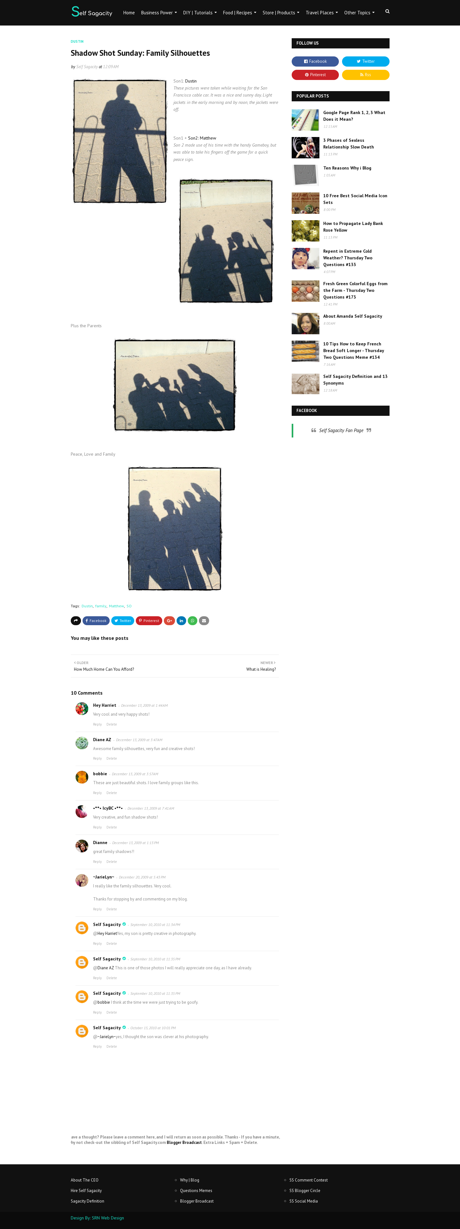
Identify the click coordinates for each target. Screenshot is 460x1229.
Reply (97, 724)
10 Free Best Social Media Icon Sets (355, 199)
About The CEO (85, 1180)
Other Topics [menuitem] (357, 13)
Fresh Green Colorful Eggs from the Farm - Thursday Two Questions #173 (355, 290)
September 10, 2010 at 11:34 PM (155, 924)
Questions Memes (196, 1190)
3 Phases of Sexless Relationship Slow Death (348, 143)
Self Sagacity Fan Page (341, 430)
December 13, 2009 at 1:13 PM (135, 842)
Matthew (116, 606)
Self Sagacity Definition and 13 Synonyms (355, 379)
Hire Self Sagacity (86, 1190)
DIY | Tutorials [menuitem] (198, 13)
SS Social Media (303, 1201)
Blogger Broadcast (184, 1142)
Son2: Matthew (202, 138)
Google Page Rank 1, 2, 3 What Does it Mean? (354, 116)
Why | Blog (189, 1180)
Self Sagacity (87, 66)
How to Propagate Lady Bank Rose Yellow (353, 226)
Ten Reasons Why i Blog (347, 168)
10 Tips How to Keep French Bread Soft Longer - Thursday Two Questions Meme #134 (353, 350)
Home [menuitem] (129, 13)
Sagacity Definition (87, 1201)
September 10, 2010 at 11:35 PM (155, 959)
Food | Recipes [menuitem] (237, 13)
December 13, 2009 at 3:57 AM (135, 773)
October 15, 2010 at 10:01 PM (153, 1027)
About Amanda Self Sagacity (352, 316)
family (100, 606)
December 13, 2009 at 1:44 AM (144, 705)
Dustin (191, 81)
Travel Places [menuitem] (320, 13)
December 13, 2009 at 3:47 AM (139, 739)
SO (129, 606)
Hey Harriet (104, 705)
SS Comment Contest (308, 1180)
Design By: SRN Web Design (97, 1218)
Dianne (100, 842)
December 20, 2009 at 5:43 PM (142, 877)
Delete (111, 724)
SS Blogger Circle (304, 1190)
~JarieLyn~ (103, 877)
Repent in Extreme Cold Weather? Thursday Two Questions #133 (347, 257)
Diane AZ (102, 739)
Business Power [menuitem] (157, 13)
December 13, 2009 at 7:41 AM (151, 808)
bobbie (100, 774)
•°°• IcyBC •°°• (108, 808)
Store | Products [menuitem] (279, 13)
